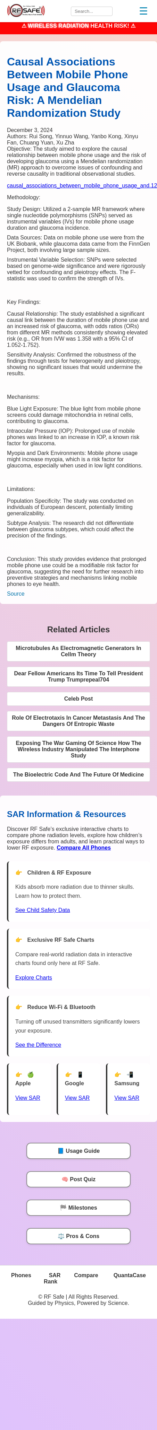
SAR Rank (52, 1278)
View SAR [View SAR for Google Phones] (77, 1098)
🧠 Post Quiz (78, 1179)
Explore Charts (33, 978)
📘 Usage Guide (78, 1151)
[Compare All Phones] (84, 848)
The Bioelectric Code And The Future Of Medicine (78, 775)
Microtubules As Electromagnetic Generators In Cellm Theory (78, 651)
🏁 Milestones (78, 1208)
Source (16, 594)
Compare (86, 1275)
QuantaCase (130, 1275)
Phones (21, 1275)
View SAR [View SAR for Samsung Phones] (126, 1098)
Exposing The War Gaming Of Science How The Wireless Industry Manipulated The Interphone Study (78, 749)
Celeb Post (78, 699)
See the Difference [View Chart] (38, 1045)
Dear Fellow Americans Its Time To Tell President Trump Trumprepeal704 (78, 676)
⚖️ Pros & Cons (78, 1236)
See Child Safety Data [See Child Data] (42, 910)
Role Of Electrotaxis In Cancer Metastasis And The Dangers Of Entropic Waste (78, 721)
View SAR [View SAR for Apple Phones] (27, 1098)
